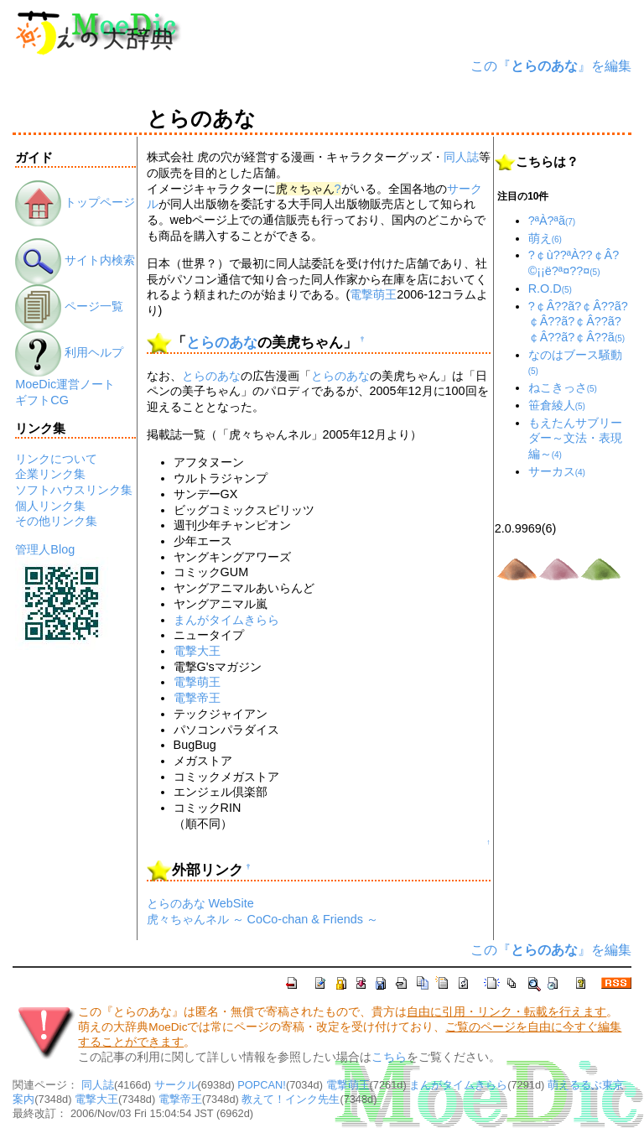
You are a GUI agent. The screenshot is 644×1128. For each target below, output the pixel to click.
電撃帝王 (197, 697)
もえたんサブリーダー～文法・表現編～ (575, 438)
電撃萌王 (373, 294)
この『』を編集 (550, 66)
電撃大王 (197, 651)
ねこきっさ (562, 387)
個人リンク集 (50, 505)
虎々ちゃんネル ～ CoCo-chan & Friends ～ (262, 919)
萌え (545, 238)
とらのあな (221, 343)
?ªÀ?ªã (552, 220)
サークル (176, 1085)
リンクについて (56, 458)
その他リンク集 (56, 521)
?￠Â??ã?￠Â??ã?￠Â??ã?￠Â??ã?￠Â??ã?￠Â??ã (578, 321)
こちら (389, 1057)
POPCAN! (261, 1085)
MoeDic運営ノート (65, 384)
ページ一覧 (69, 306)
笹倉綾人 (556, 405)
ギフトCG (42, 400)
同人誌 (461, 157)
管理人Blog (45, 549)
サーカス (556, 471)
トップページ (75, 202)
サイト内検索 (75, 260)
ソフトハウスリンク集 (73, 489)
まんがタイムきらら (226, 619)
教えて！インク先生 (291, 1099)
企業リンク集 (50, 474)
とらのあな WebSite (200, 903)
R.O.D (550, 288)
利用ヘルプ (69, 352)
